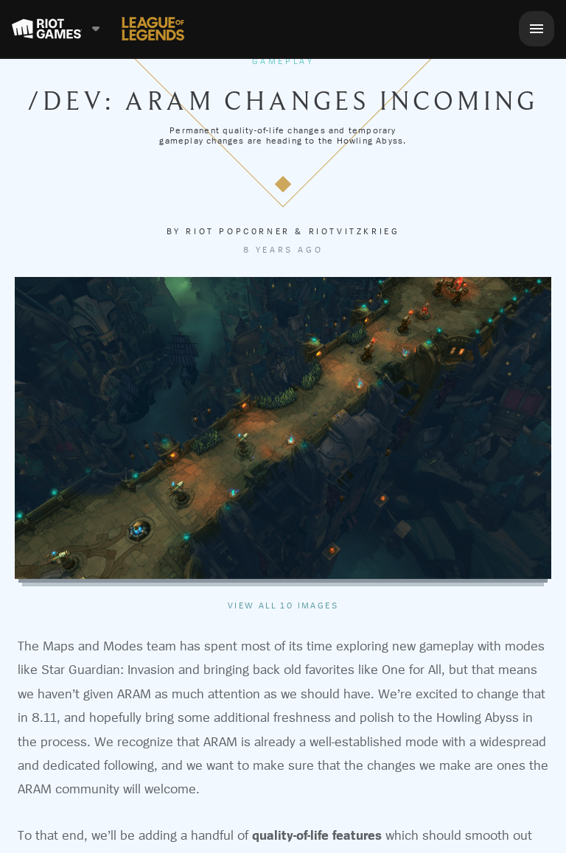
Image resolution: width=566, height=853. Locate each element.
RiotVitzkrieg (354, 231)
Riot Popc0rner (238, 231)
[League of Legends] (153, 28)
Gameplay (283, 61)
